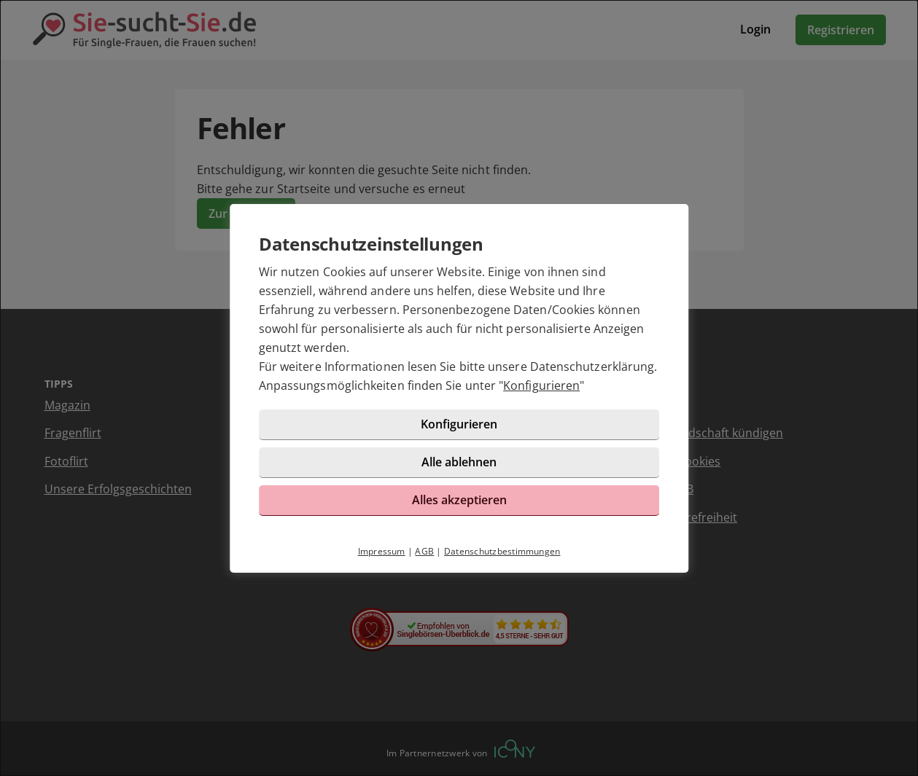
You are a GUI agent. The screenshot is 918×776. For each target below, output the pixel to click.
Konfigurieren (541, 385)
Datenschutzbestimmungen (502, 551)
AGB (424, 551)
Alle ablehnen (459, 462)
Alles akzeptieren (459, 500)
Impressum (381, 551)
